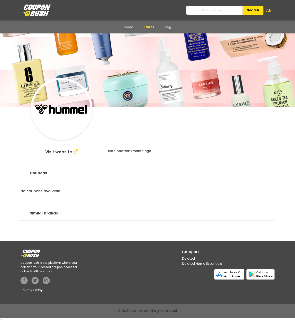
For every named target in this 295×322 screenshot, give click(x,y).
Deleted (188, 258)
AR (268, 10)
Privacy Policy (31, 290)
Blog (168, 27)
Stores (148, 27)
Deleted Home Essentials (202, 263)
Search (253, 10)
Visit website (58, 152)
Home (128, 27)
